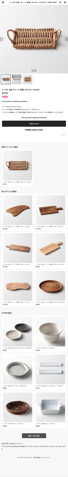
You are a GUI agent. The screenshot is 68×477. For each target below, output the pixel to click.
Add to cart (34, 124)
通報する (63, 135)
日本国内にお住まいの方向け (34, 130)
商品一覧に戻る (34, 436)
